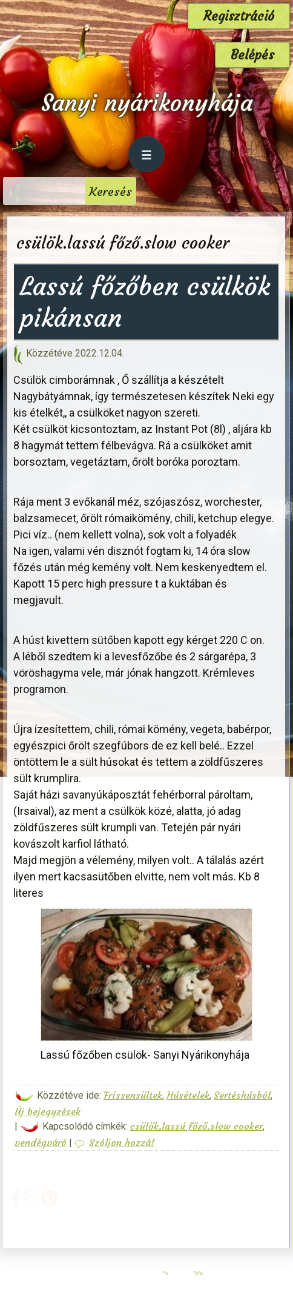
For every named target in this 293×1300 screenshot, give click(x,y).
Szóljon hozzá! (122, 1142)
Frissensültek (133, 1095)
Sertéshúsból (242, 1095)
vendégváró (41, 1142)
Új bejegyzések (48, 1111)
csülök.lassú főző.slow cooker (196, 1126)
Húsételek (187, 1095)
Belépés (252, 55)
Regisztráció (238, 16)
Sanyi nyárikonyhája (146, 103)
